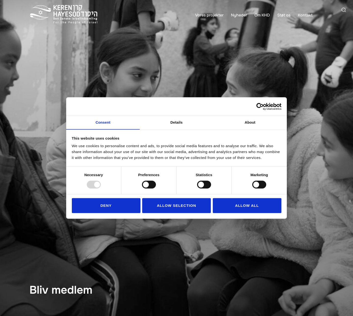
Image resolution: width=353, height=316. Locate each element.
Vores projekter (209, 15)
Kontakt (305, 15)
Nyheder (239, 15)
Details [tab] (176, 122)
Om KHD (262, 15)
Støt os (283, 15)
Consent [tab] (103, 122)
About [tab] (250, 122)
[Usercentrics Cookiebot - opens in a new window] (260, 106)
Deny (106, 206)
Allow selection (176, 206)
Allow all (247, 206)
